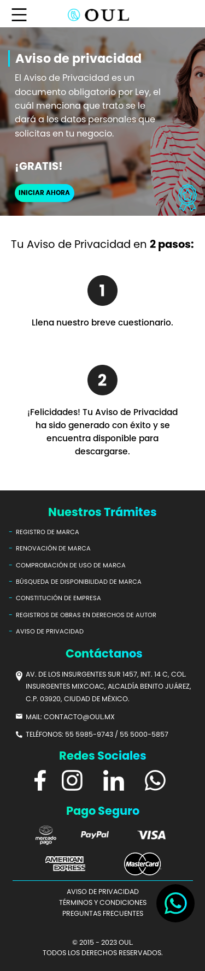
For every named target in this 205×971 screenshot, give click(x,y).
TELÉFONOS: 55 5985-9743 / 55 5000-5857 (97, 734)
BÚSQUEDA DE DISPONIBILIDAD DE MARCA (79, 581)
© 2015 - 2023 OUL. (102, 942)
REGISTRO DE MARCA (47, 532)
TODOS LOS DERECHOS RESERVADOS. (103, 952)
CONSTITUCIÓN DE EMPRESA (58, 598)
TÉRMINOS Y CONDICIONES (103, 902)
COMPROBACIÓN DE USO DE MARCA (71, 565)
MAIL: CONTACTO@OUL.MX (70, 716)
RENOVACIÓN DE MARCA (53, 548)
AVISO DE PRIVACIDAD (50, 631)
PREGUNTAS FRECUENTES (102, 913)
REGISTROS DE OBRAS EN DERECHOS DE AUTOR (86, 615)
